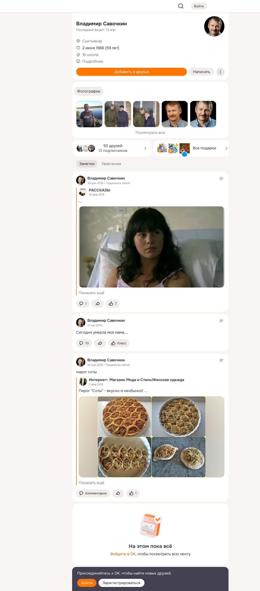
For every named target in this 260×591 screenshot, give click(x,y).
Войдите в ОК (122, 554)
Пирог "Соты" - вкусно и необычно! (111, 390)
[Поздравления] (34, 69)
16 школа (90, 54)
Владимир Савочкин (101, 24)
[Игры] (57, 69)
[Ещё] (34, 551)
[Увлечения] (34, 24)
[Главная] (12, 24)
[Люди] (34, 46)
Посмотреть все (150, 132)
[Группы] (57, 24)
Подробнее (92, 61)
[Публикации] (12, 46)
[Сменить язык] (34, 562)
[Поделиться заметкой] (98, 303)
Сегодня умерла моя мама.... (102, 332)
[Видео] (57, 46)
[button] (88, 91)
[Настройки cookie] (34, 584)
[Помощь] (12, 91)
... (80, 201)
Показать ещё (91, 292)
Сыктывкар (92, 41)
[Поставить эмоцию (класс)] (113, 303)
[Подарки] (12, 69)
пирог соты (86, 371)
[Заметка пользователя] (150, 326)
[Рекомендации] (34, 91)
